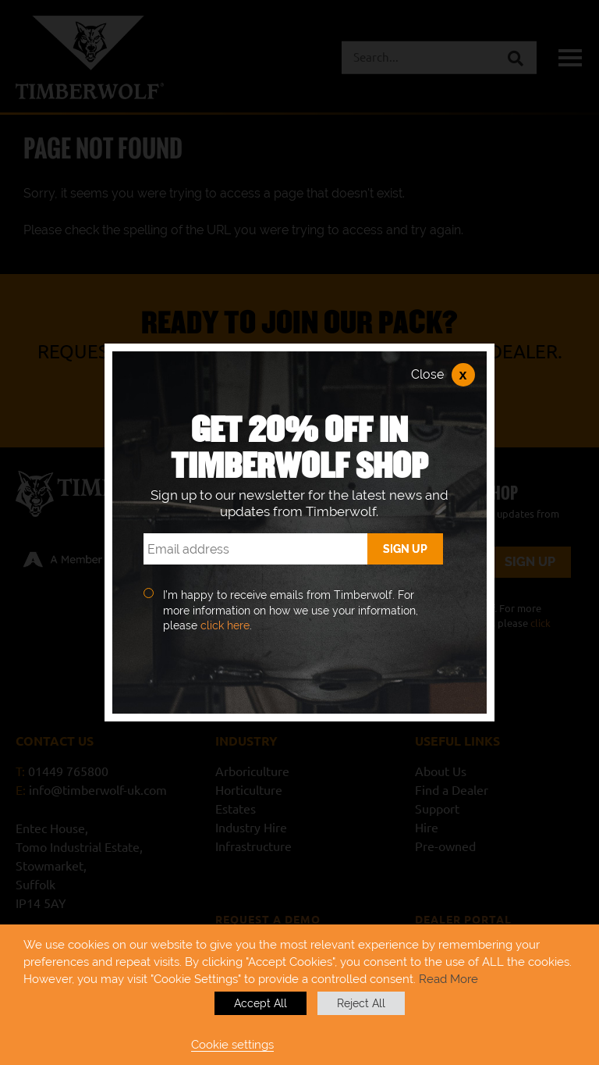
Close (443, 374)
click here (225, 625)
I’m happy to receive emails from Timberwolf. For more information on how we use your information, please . (290, 610)
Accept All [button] (260, 1003)
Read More (448, 978)
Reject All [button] (361, 1003)
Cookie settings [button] (232, 1044)
